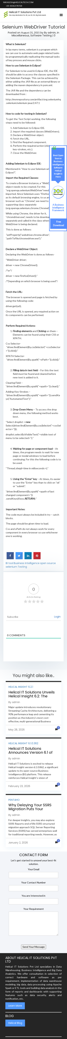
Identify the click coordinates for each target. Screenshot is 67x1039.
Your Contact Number (33, 882)
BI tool (9, 563)
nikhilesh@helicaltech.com (18, 2)
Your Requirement (33, 908)
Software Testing (41, 35)
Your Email (33, 869)
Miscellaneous (20, 35)
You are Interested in (33, 895)
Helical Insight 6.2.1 (20, 687)
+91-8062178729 (14, 5)
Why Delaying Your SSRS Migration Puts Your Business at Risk (29, 809)
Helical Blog (15, 1023)
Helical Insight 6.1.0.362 (23, 743)
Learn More (15, 1005)
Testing (22, 567)
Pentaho (14, 800)
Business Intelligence (26, 563)
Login (57, 616)
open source (48, 563)
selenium (11, 567)
